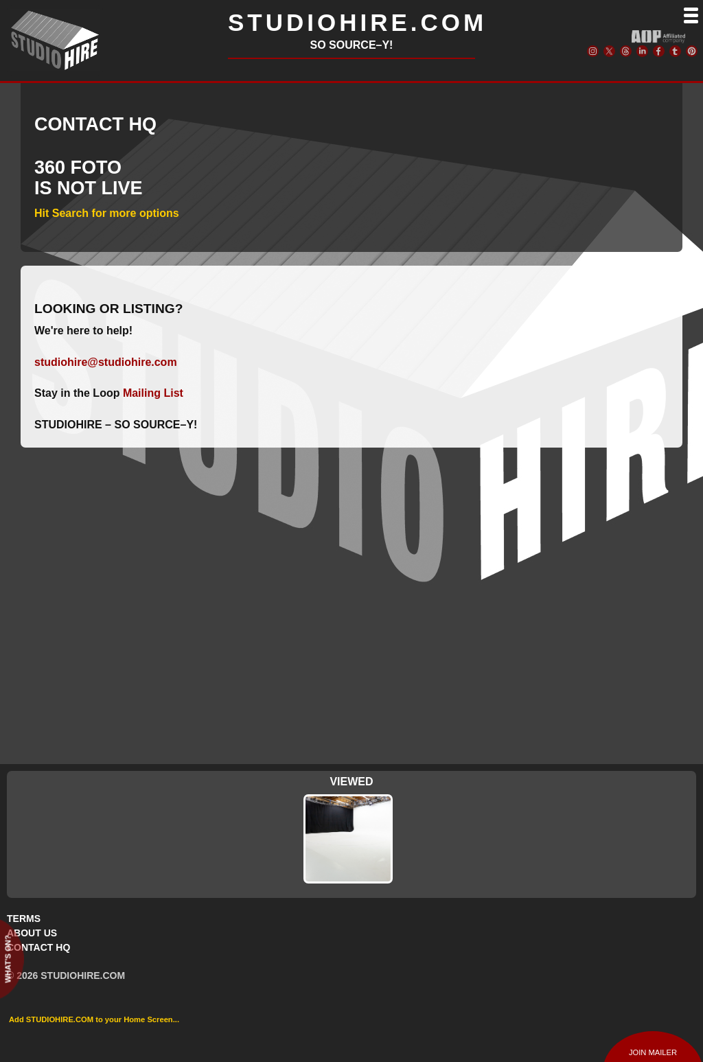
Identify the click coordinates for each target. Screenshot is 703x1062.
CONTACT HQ (38, 947)
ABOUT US (32, 932)
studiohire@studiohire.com (105, 362)
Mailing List (153, 393)
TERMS (24, 918)
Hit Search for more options (106, 213)
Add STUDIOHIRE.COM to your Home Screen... (94, 1019)
